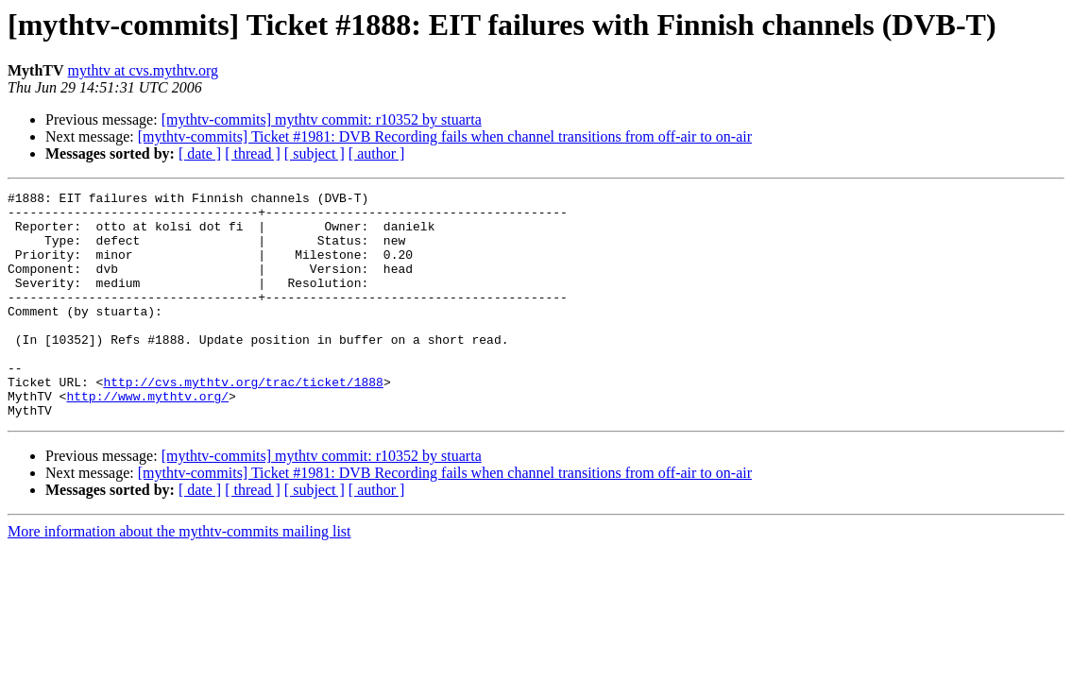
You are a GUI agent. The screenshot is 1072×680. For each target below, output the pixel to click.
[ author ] (377, 153)
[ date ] (200, 153)
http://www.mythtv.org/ (147, 438)
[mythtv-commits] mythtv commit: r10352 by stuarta (322, 119)
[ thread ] (253, 153)
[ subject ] (314, 153)
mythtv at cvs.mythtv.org (143, 70)
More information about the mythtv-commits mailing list (179, 577)
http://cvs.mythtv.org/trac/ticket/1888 (243, 421)
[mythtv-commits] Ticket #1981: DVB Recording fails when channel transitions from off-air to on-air (445, 136)
